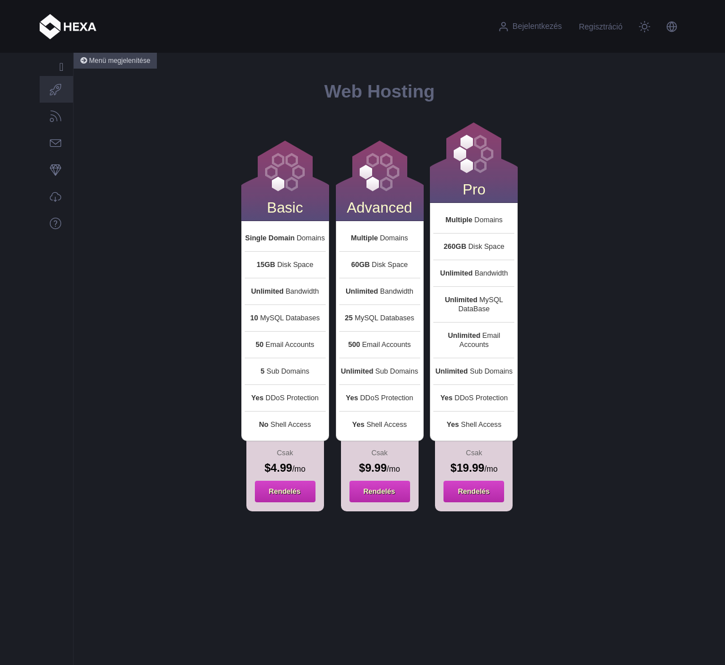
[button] (671, 26)
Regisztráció (600, 26)
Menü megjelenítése (115, 61)
